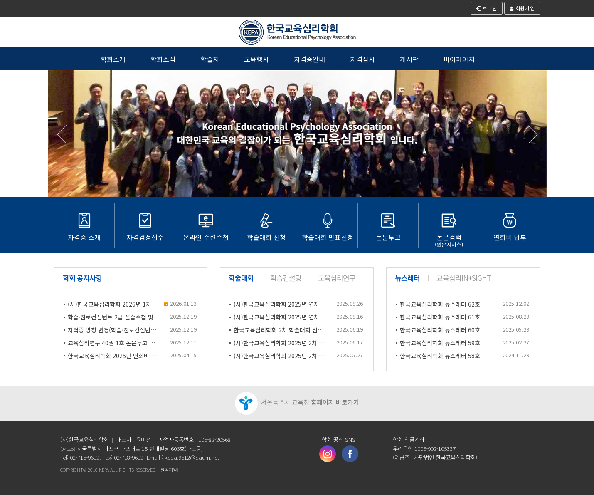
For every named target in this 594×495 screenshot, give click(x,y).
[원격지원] (168, 469)
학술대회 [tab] (241, 277)
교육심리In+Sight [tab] (463, 277)
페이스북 (350, 454)
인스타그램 (327, 454)
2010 (93, 469)
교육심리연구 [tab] (336, 277)
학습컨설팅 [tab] (285, 277)
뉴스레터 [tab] (407, 277)
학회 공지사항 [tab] (82, 277)
